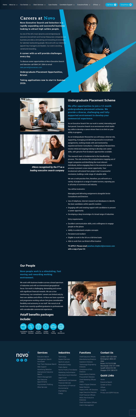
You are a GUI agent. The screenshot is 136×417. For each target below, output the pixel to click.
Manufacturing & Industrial (67, 375)
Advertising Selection (44, 369)
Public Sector (62, 367)
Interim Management (44, 377)
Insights (103, 390)
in (25, 360)
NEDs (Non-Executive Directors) (86, 399)
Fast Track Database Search (46, 364)
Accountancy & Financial (66, 385)
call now (110, 5)
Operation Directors (86, 362)
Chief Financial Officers (87, 395)
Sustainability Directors (87, 374)
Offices (102, 387)
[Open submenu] (17, 5)
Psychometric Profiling (45, 384)
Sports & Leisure (63, 362)
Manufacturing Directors (87, 359)
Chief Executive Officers (87, 357)
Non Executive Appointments (42, 381)
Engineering (62, 391)
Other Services (42, 387)
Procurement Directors (87, 377)
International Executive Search (45, 373)
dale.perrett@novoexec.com (31, 67)
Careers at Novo (105, 385)
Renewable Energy (64, 364)
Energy (60, 393)
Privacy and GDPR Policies (109, 393)
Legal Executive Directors (87, 392)
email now (125, 5)
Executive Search (43, 357)
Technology (62, 357)
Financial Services (64, 383)
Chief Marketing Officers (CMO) (87, 381)
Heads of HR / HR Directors (88, 390)
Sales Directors (84, 387)
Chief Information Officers (88, 402)
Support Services (64, 359)
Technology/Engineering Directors (87, 366)
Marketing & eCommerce (66, 372)
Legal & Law (62, 378)
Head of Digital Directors (87, 384)
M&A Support (41, 367)
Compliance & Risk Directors (85, 371)
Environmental (63, 388)
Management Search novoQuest (44, 360)
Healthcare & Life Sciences (67, 380)
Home (102, 379)
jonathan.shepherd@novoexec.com (101, 246)
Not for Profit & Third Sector (67, 370)
